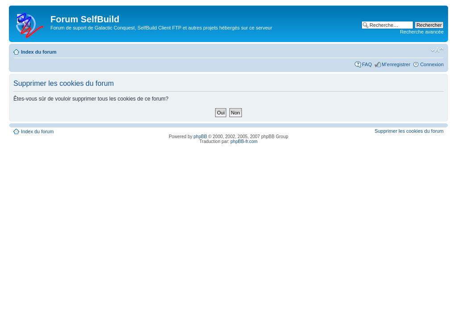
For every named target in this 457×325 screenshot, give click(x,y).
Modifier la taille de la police (437, 50)
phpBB (200, 136)
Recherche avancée (422, 31)
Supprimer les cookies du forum (409, 131)
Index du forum (38, 52)
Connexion (432, 64)
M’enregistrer (396, 64)
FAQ (367, 64)
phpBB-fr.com (244, 141)
